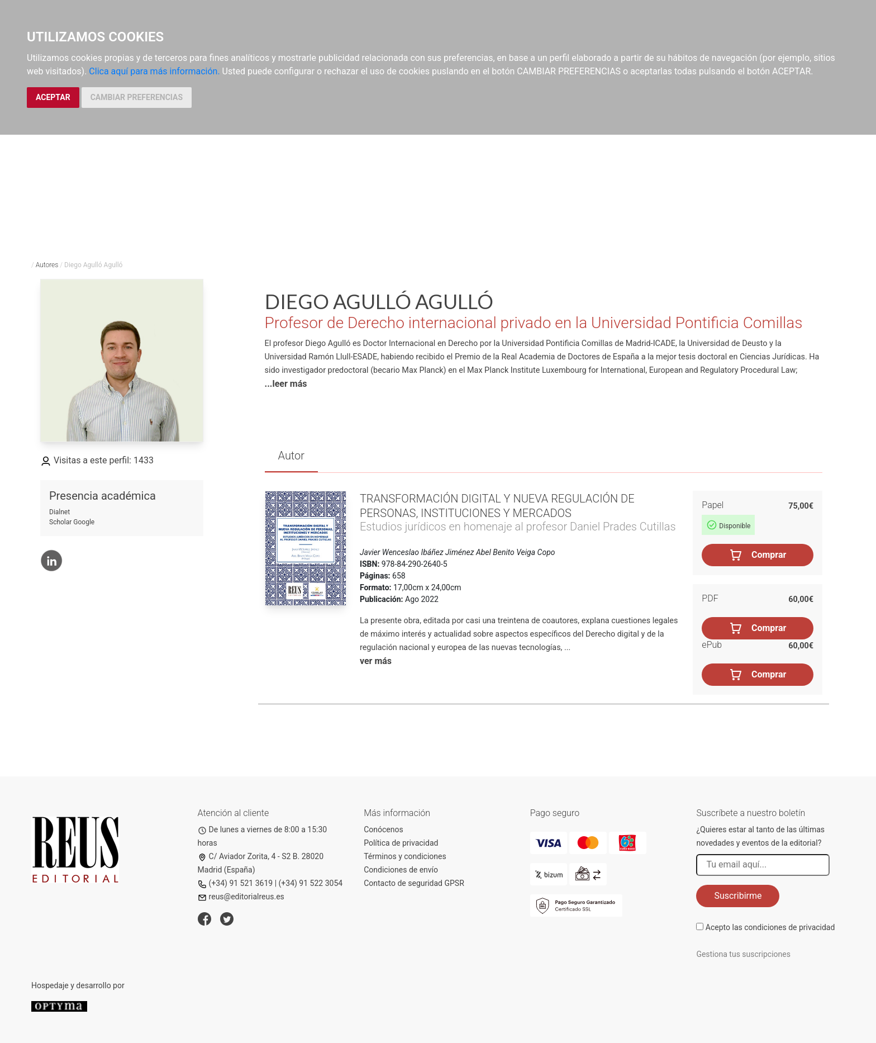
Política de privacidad (401, 842)
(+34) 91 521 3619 (235, 883)
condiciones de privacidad (789, 927)
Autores (47, 265)
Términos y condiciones (405, 856)
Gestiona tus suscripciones (743, 954)
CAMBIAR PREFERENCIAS (137, 97)
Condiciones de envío (401, 869)
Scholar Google (71, 522)
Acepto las (770, 927)
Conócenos (383, 829)
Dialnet (59, 512)
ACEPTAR (53, 97)
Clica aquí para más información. (154, 71)
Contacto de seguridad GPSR (414, 883)
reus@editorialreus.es (241, 896)
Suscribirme (737, 895)
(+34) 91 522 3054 (311, 883)
